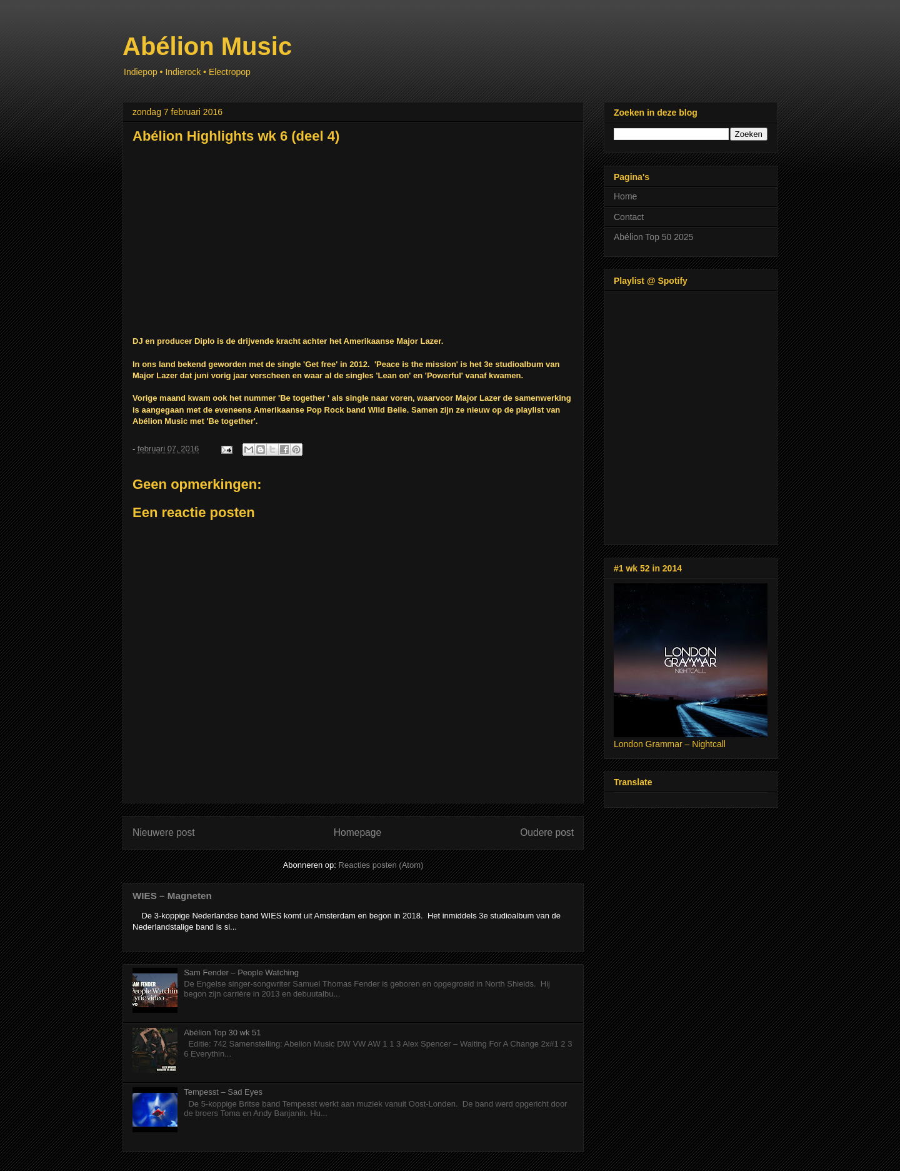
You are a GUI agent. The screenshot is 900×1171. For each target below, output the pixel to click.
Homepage (357, 832)
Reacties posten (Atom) (381, 865)
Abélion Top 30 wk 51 (222, 1032)
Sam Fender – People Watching (241, 972)
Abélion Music (207, 46)
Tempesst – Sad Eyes (223, 1092)
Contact (629, 217)
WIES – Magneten (172, 895)
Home (625, 196)
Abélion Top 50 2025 (653, 237)
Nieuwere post (163, 832)
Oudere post (547, 832)
